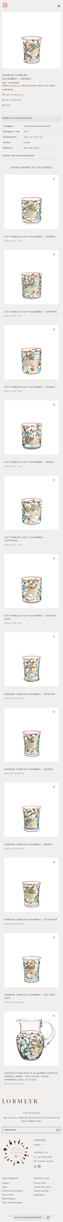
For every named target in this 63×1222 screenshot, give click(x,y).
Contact (6, 1183)
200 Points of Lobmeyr (12, 1191)
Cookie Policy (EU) (42, 1187)
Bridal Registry (9, 1199)
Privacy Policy (40, 1183)
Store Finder (8, 1195)
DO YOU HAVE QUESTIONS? (28, 1218)
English (37, 1145)
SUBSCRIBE (31, 1130)
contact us (15, 85)
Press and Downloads (12, 1203)
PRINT (8, 105)
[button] (31, 40)
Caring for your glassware (18, 156)
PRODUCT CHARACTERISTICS (17, 118)
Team (4, 1187)
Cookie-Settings (41, 1191)
